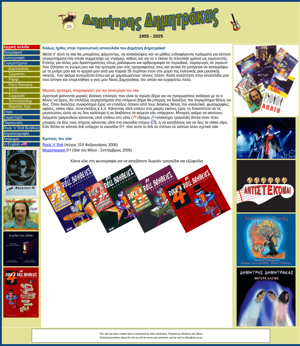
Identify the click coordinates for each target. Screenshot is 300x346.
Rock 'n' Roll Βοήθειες (21, 128)
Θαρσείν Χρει (17, 106)
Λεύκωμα (11, 139)
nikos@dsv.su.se (193, 337)
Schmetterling (17, 101)
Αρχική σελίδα (16, 47)
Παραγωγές (13, 123)
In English (15, 144)
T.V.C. (10, 90)
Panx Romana (18, 85)
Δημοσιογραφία (16, 133)
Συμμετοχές (13, 117)
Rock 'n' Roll (52, 145)
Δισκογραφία (14, 58)
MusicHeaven (56, 150)
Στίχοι (7, 112)
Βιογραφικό (12, 52)
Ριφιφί (10, 79)
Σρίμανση (14, 74)
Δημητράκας (16, 69)
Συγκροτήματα (15, 63)
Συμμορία (14, 96)
